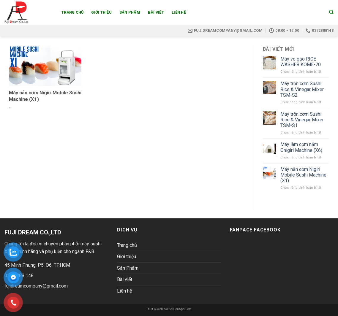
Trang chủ (72, 12)
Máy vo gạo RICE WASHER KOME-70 (300, 61)
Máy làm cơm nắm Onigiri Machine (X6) (301, 147)
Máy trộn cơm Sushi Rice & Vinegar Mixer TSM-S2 (302, 89)
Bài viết (156, 12)
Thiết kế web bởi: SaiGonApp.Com (169, 309)
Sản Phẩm (129, 12)
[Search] (331, 12)
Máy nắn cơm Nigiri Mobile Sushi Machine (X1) (303, 174)
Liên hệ (179, 12)
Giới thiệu (101, 12)
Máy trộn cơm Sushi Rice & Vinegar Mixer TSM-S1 (302, 119)
